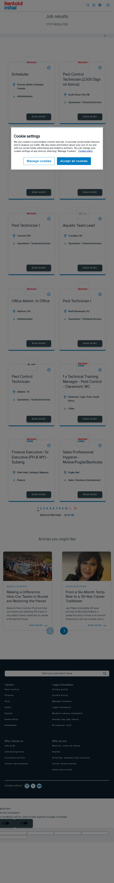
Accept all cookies (74, 161)
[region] (57, 148)
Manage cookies (38, 161)
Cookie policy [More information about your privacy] (85, 151)
